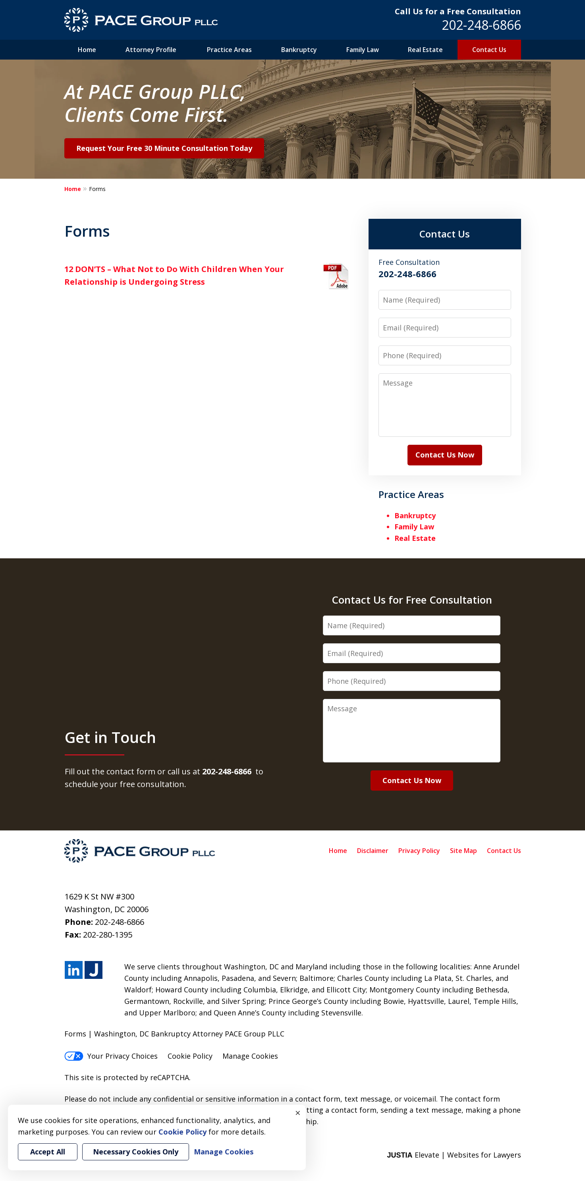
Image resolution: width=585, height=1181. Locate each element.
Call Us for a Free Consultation (458, 11)
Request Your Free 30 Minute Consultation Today (164, 148)
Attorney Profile (150, 49)
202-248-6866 (481, 24)
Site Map (463, 850)
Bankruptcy (299, 49)
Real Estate (425, 49)
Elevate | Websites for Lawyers (454, 1155)
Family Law (362, 49)
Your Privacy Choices (111, 1056)
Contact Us (489, 49)
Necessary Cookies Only (135, 1151)
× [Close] (298, 1112)
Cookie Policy (190, 1056)
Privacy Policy (419, 850)
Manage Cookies (250, 1056)
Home (87, 49)
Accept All (47, 1151)
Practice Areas (229, 49)
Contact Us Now (444, 454)
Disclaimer (372, 850)
